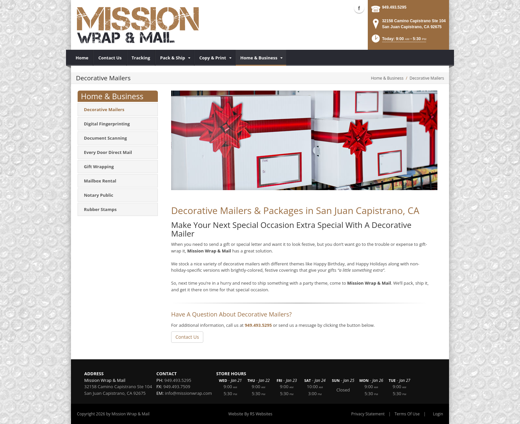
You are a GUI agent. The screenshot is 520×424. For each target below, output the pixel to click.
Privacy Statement (368, 414)
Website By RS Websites (250, 414)
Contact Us (187, 337)
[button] (398, 41)
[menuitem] (82, 58)
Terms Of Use (407, 414)
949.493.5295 (394, 7)
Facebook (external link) (359, 8)
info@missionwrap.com (188, 393)
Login (438, 414)
